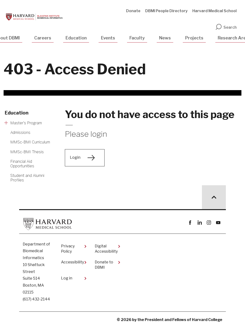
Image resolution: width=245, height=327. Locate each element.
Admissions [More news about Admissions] (20, 132)
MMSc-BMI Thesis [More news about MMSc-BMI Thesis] (27, 152)
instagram (209, 222)
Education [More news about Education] (16, 113)
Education (76, 37)
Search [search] (226, 27)
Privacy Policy (68, 249)
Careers (42, 37)
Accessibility (72, 262)
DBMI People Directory (166, 11)
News (165, 37)
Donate (133, 11)
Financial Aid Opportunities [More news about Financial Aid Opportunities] (22, 163)
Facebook (190, 222)
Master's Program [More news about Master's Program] (26, 123)
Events (108, 37)
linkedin (199, 222)
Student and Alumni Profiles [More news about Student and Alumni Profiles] (27, 177)
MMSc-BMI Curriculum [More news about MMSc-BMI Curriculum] (30, 142)
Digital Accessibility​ (106, 249)
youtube (218, 222)
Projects (194, 37)
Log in (66, 278)
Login (75, 157)
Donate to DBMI (104, 265)
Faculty (137, 37)
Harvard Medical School (214, 11)
